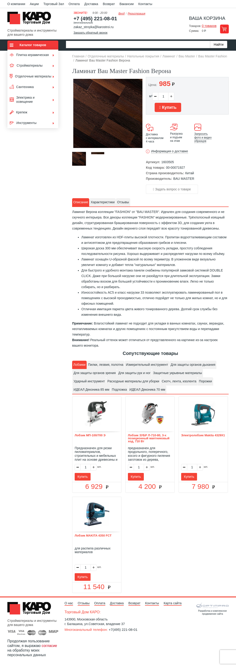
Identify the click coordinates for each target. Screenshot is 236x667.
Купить (167, 107)
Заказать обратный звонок (90, 32)
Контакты (145, 4)
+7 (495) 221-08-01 (95, 18)
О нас (69, 603)
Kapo (30, 19)
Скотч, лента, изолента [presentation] (179, 381)
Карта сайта (173, 603)
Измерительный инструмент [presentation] (147, 364)
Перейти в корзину (224, 28)
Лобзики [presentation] (79, 364)
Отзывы (83, 603)
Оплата (74, 4)
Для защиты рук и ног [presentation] (134, 373)
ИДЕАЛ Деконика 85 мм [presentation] (91, 389)
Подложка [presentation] (119, 389)
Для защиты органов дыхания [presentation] (193, 364)
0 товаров (209, 26)
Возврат (109, 4)
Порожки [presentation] (205, 381)
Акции (34, 4)
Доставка (91, 4)
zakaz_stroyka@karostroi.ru (94, 27)
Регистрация (136, 13)
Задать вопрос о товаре (172, 189)
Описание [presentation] (80, 202)
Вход (121, 13)
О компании (16, 4)
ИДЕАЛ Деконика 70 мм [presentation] (147, 389)
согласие (49, 646)
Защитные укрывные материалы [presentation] (177, 373)
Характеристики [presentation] (103, 202)
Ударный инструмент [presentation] (89, 381)
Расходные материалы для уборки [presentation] (133, 381)
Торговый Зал (53, 4)
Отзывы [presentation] (123, 202)
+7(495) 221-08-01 (123, 630)
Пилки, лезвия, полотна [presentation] (105, 364)
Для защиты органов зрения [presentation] (95, 373)
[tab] (80, 202)
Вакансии (126, 4)
